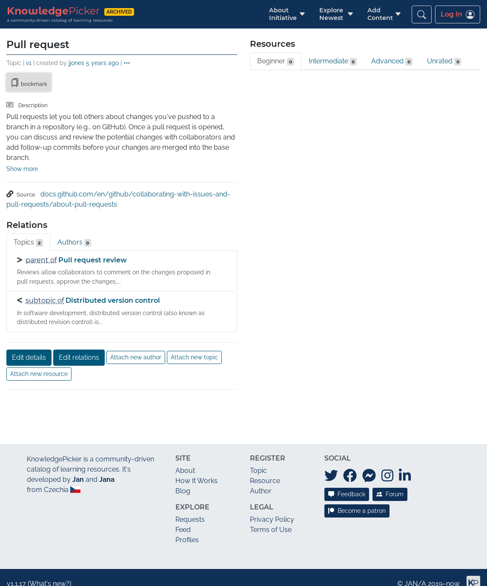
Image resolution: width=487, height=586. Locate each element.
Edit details (29, 345)
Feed (183, 517)
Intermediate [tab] (333, 61)
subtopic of (45, 288)
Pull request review (92, 248)
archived (119, 12)
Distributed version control (113, 288)
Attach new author (135, 344)
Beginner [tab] (275, 61)
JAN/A (415, 571)
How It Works (196, 468)
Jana (107, 467)
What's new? (49, 571)
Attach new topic (194, 344)
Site (183, 446)
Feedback (346, 481)
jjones (76, 62)
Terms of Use (271, 517)
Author (261, 479)
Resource (265, 468)
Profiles (187, 527)
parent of (41, 248)
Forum (390, 481)
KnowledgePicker (54, 447)
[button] (283, 14)
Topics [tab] (28, 230)
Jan (78, 467)
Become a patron (357, 498)
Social (337, 446)
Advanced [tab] (392, 61)
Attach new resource (39, 361)
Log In (458, 14)
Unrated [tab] (444, 61)
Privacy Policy (272, 507)
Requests (190, 507)
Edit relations (79, 345)
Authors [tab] (74, 230)
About (185, 458)
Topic (258, 458)
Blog (182, 479)
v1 (29, 62)
